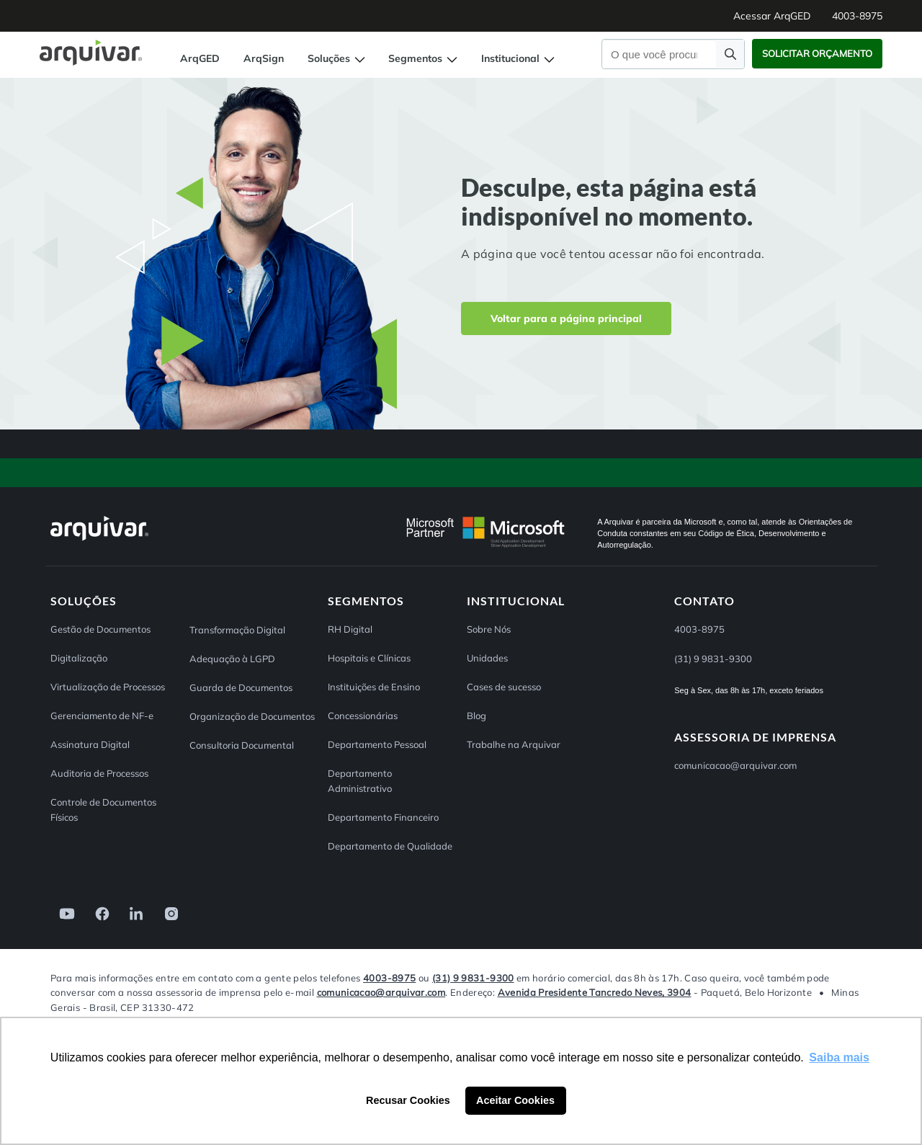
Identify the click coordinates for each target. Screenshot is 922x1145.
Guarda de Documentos (240, 687)
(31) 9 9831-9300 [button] (713, 658)
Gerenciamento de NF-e (101, 715)
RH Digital (350, 629)
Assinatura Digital (90, 744)
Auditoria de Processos (99, 773)
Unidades (487, 658)
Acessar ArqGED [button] (771, 16)
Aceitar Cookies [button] (515, 1100)
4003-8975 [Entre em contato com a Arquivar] (389, 978)
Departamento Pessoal (377, 744)
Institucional (518, 58)
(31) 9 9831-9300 (473, 978)
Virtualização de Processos (107, 686)
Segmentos (422, 58)
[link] (62, 912)
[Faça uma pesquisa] (730, 54)
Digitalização (78, 658)
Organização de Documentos (252, 716)
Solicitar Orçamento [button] (817, 53)
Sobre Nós (489, 629)
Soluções (336, 58)
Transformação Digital (237, 630)
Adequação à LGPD (232, 658)
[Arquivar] (99, 540)
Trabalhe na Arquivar (513, 744)
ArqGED (200, 58)
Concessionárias (363, 715)
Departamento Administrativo (360, 780)
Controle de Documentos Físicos (103, 809)
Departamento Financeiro (383, 817)
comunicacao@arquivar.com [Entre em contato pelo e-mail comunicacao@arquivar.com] (735, 765)
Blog (476, 715)
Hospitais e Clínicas (369, 658)
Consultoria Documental (241, 745)
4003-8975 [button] (857, 16)
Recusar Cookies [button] (408, 1100)
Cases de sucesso (504, 686)
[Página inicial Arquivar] (91, 51)
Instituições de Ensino (374, 686)
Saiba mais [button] (839, 1057)
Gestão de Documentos (100, 629)
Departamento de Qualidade (390, 846)
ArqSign (263, 58)
